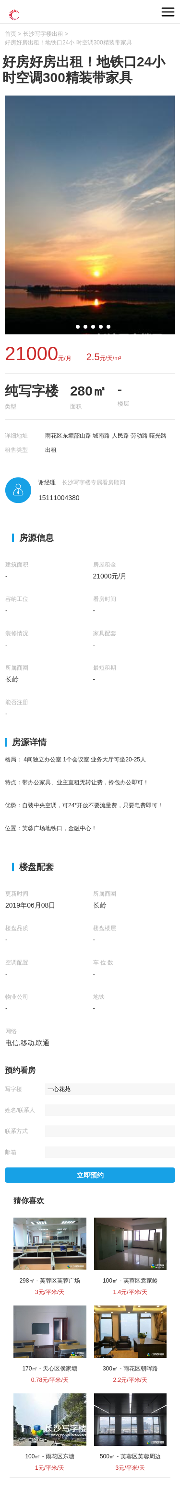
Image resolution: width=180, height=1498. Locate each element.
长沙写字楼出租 (43, 34)
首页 (10, 34)
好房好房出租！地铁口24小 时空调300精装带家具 (68, 42)
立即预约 (90, 1175)
